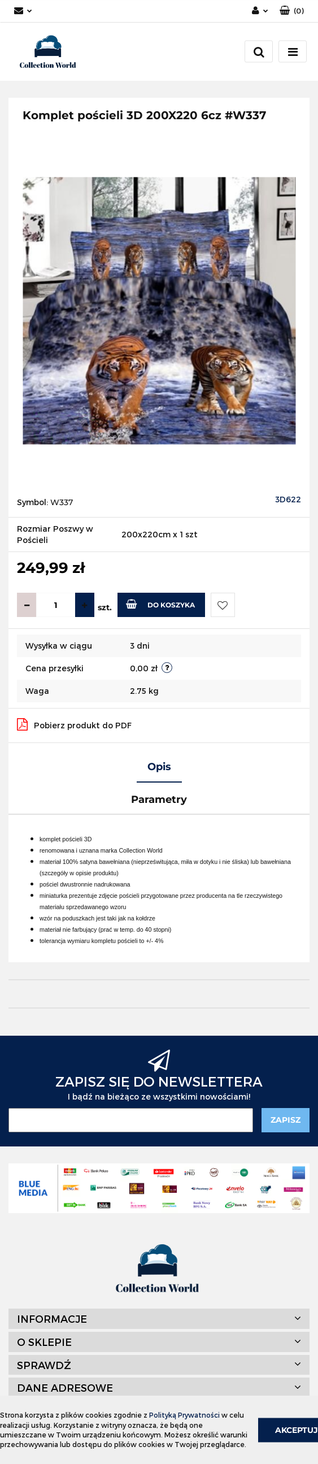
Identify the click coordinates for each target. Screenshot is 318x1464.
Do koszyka (160, 604)
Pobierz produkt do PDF (74, 724)
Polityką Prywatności (184, 1415)
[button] (292, 11)
